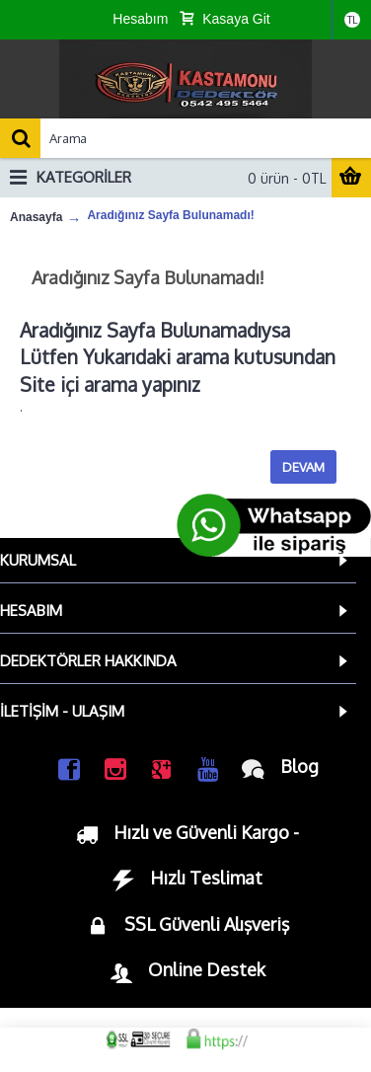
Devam (303, 467)
